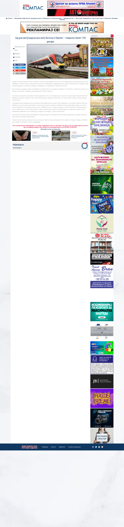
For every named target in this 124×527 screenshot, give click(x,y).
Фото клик (79, 18)
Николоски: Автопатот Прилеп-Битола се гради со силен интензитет (79, 136)
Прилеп (16, 46)
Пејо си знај (95, 18)
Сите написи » (17, 147)
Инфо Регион (26, 18)
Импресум (45, 447)
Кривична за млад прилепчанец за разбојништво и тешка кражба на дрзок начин (40, 136)
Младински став (69, 18)
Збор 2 (102, 18)
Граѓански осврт (57, 18)
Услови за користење (74, 447)
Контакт (53, 447)
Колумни (62, 19)
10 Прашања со (46, 18)
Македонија (18, 18)
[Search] (112, 36)
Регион (11, 18)
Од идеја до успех (36, 18)
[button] (19, 65)
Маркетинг (62, 447)
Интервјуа (115, 18)
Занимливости (87, 18)
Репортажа (107, 18)
